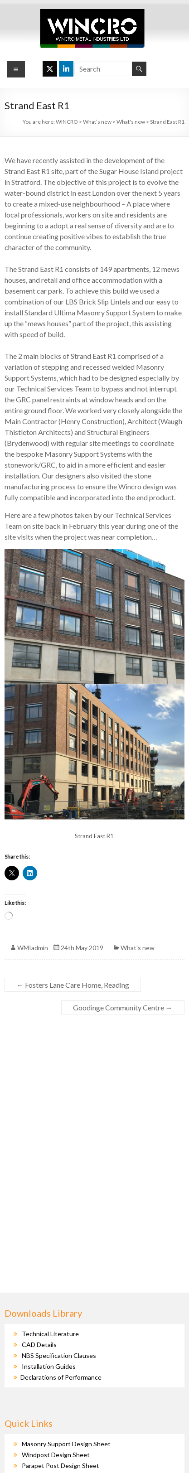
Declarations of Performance (61, 1377)
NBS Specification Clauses (59, 1355)
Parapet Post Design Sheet (60, 1465)
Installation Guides (49, 1366)
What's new (138, 947)
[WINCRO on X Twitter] (50, 69)
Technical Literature (50, 1334)
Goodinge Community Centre (123, 1007)
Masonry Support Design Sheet (66, 1444)
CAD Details (39, 1344)
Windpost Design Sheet (56, 1455)
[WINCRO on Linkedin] (66, 69)
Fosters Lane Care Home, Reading (72, 984)
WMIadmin (32, 947)
